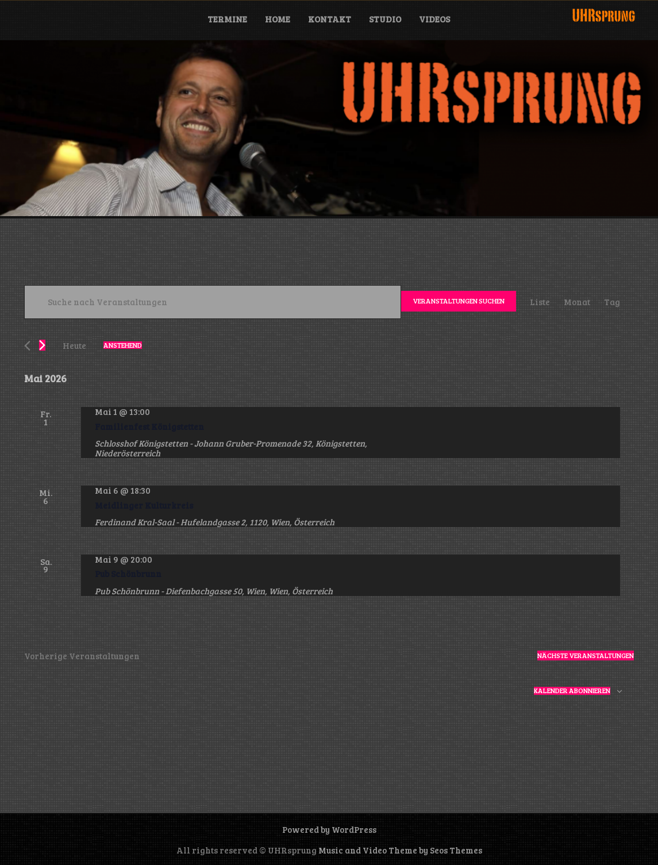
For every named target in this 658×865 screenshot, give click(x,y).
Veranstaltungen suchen (459, 300)
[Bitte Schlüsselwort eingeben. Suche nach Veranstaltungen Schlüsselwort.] (212, 302)
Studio (385, 19)
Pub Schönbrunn (128, 573)
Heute (74, 345)
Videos (434, 19)
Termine (227, 19)
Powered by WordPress (329, 829)
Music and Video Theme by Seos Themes (400, 850)
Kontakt (329, 19)
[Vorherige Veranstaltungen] (27, 345)
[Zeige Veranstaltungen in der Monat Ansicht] (577, 302)
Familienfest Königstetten (149, 426)
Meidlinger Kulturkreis (144, 505)
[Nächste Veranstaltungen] (42, 345)
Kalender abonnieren (572, 691)
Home (277, 19)
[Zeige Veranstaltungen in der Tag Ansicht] (612, 302)
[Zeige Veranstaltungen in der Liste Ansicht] (540, 302)
